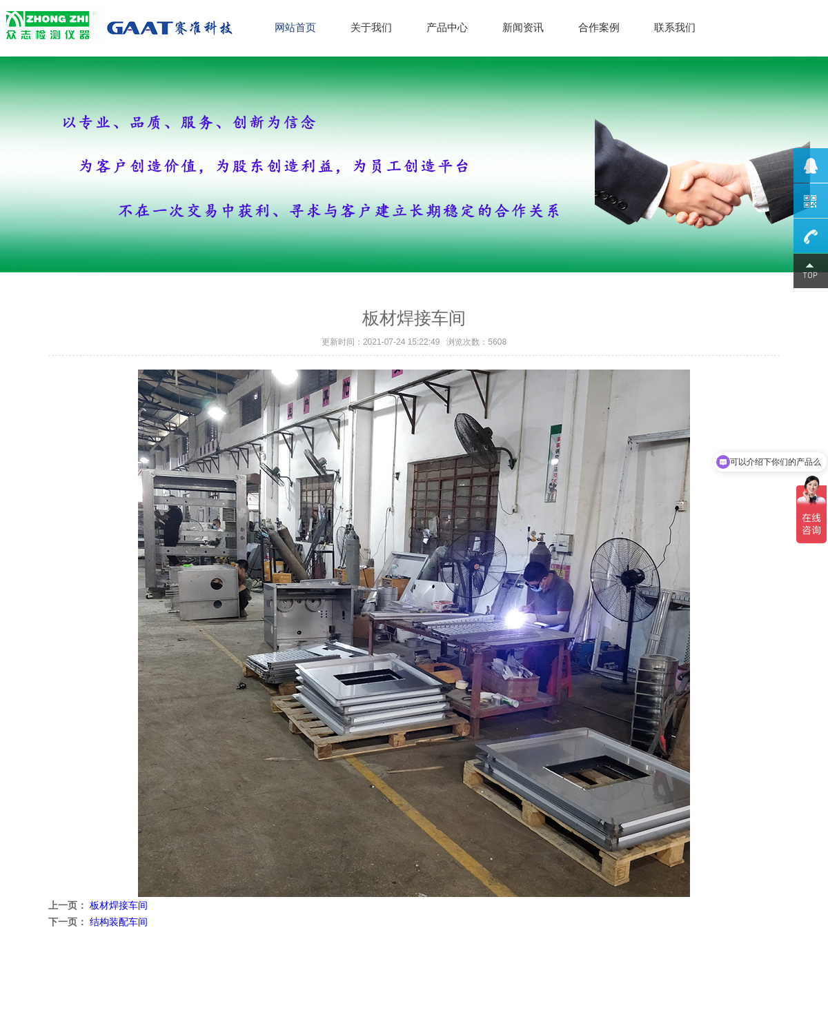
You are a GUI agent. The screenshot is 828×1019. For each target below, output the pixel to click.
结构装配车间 (119, 921)
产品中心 (447, 27)
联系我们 (675, 27)
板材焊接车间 (119, 905)
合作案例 (599, 27)
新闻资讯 (523, 27)
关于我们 (371, 27)
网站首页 (295, 27)
